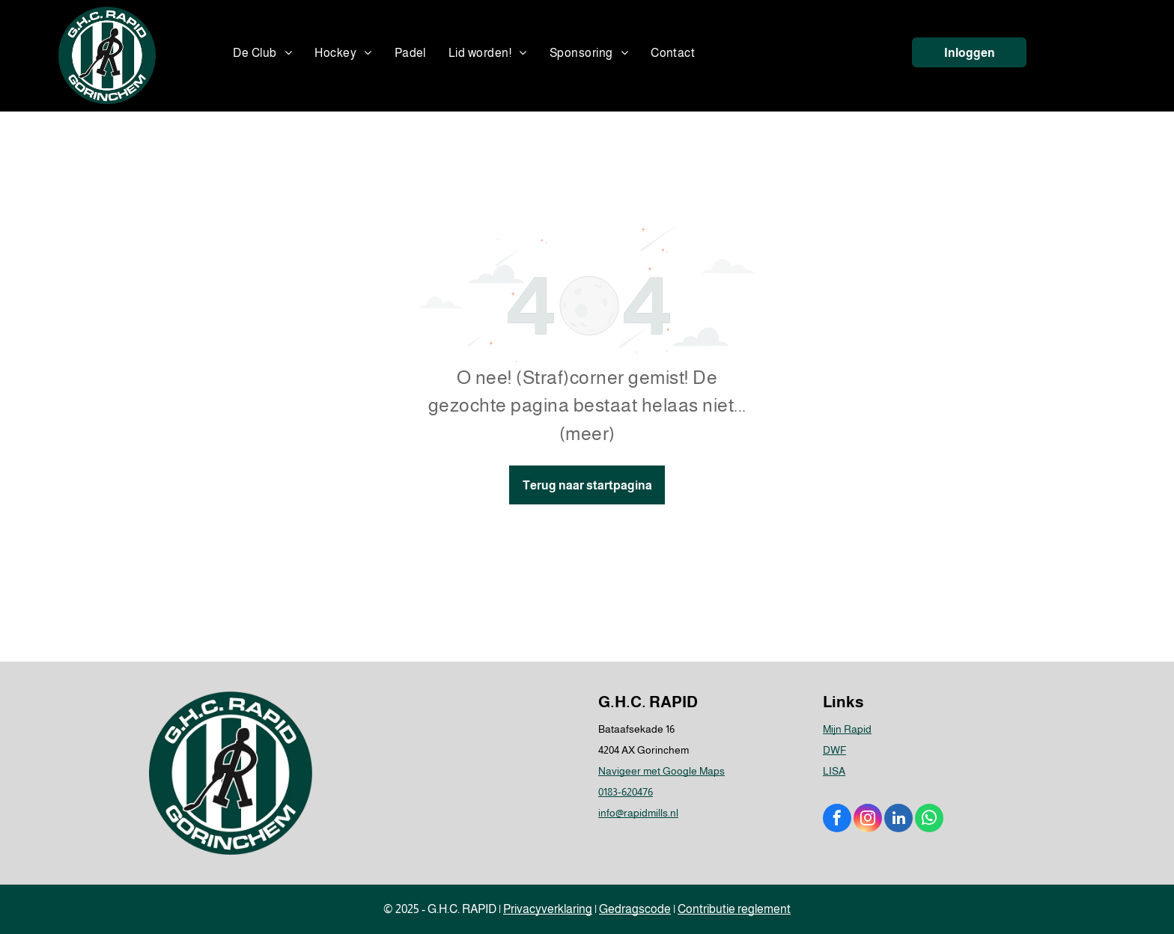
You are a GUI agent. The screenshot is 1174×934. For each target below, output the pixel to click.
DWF (834, 750)
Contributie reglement (734, 909)
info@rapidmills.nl (638, 813)
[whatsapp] (929, 820)
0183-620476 (625, 792)
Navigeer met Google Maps (661, 771)
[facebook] (837, 820)
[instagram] (868, 820)
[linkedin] (898, 820)
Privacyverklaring (547, 909)
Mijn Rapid (847, 729)
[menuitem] (262, 53)
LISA (834, 771)
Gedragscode (635, 909)
